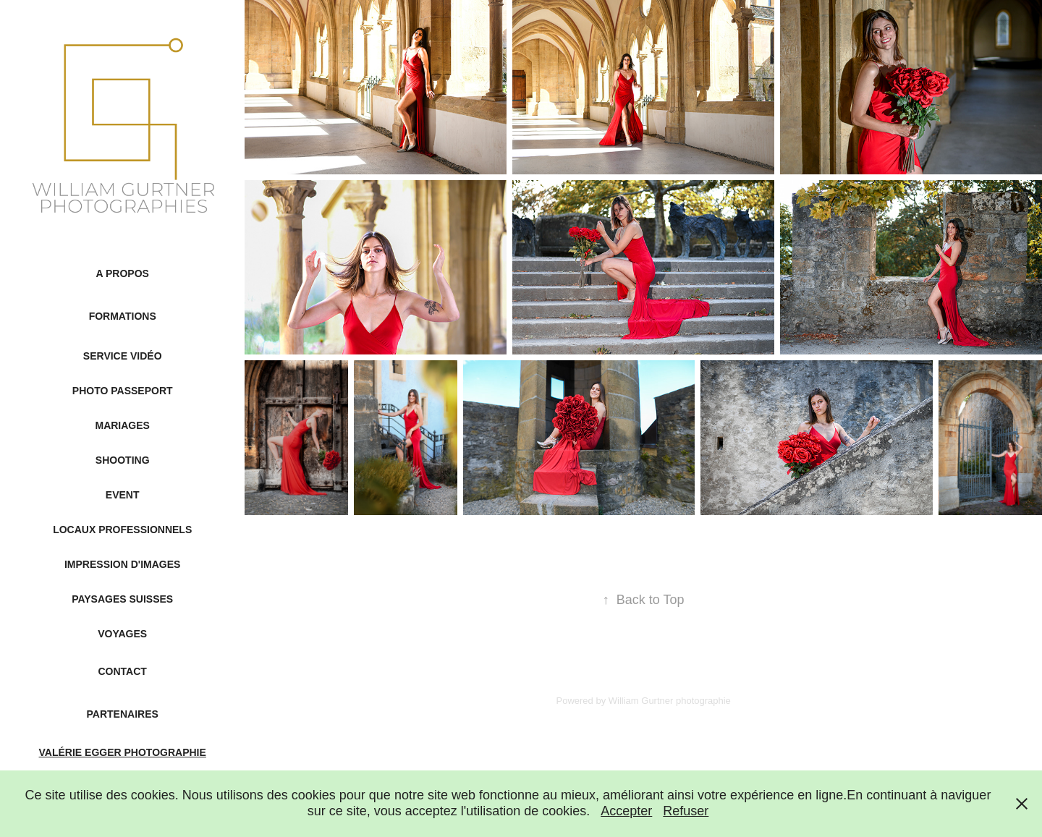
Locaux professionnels (122, 529)
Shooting (123, 460)
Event (123, 495)
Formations (122, 316)
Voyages (122, 634)
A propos (122, 273)
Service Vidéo (122, 356)
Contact (122, 671)
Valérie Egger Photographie (122, 752)
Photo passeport (122, 390)
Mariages (122, 425)
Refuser (685, 811)
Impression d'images (122, 564)
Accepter (626, 811)
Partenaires (122, 714)
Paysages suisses (122, 599)
